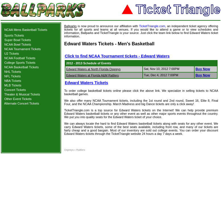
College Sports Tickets (19, 62)
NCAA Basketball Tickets (21, 67)
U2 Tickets (11, 53)
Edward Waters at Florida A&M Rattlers (92, 75)
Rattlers (80, 149)
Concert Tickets (15, 90)
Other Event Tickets (18, 99)
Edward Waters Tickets (86, 82)
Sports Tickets (14, 35)
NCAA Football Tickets (19, 58)
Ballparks (70, 26)
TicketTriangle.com (152, 26)
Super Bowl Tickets (17, 40)
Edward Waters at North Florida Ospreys (93, 69)
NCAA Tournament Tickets (22, 49)
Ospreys (69, 149)
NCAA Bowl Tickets (17, 44)
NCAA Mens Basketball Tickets (25, 29)
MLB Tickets (12, 85)
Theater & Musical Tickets (22, 94)
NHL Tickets (12, 71)
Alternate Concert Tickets (21, 103)
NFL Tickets (12, 76)
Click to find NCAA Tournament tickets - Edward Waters (117, 56)
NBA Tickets (12, 80)
